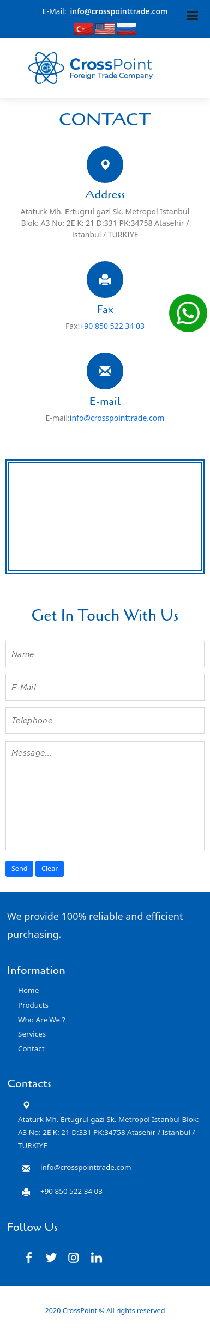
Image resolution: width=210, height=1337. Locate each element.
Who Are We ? (41, 1020)
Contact (31, 1048)
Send (19, 868)
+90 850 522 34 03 (112, 326)
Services (32, 1034)
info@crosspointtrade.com (118, 11)
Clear (49, 868)
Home (28, 990)
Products (33, 1005)
